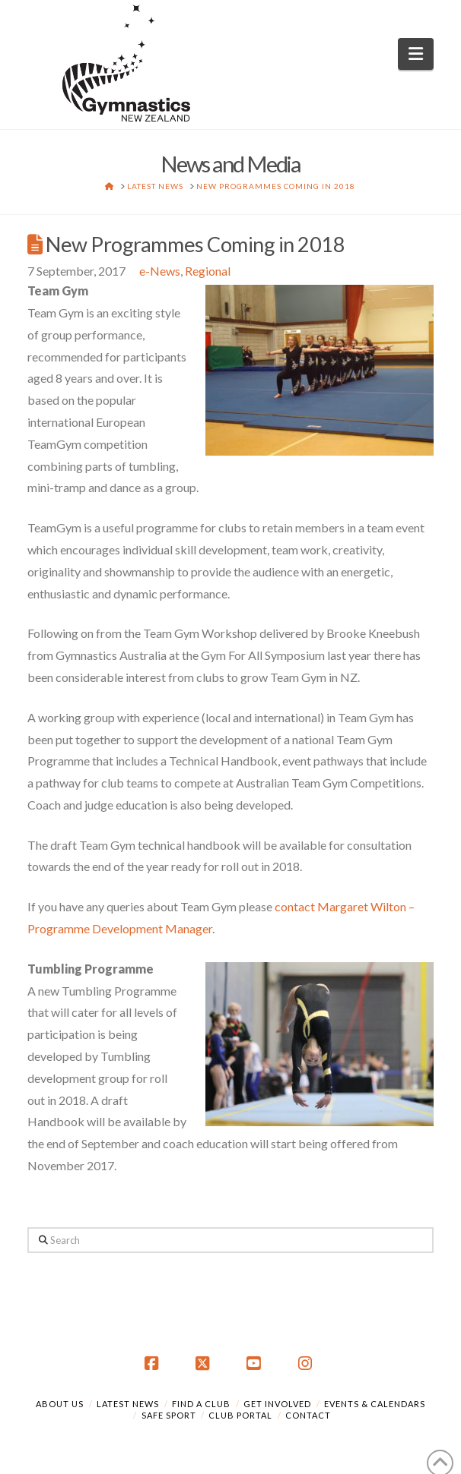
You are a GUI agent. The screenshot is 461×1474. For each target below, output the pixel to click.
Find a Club (201, 1404)
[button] (416, 54)
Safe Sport (168, 1415)
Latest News (128, 1404)
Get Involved (277, 1404)
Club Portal (240, 1415)
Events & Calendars (374, 1404)
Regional (207, 271)
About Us (60, 1404)
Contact (308, 1415)
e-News (159, 271)
